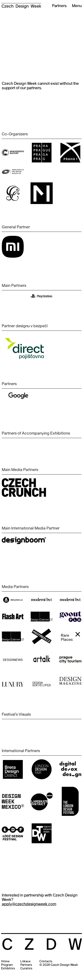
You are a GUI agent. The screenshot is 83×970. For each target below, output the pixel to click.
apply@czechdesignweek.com (29, 904)
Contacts (45, 961)
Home (5, 961)
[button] (75, 6)
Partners (26, 965)
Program (7, 965)
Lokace (25, 961)
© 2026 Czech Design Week (58, 965)
